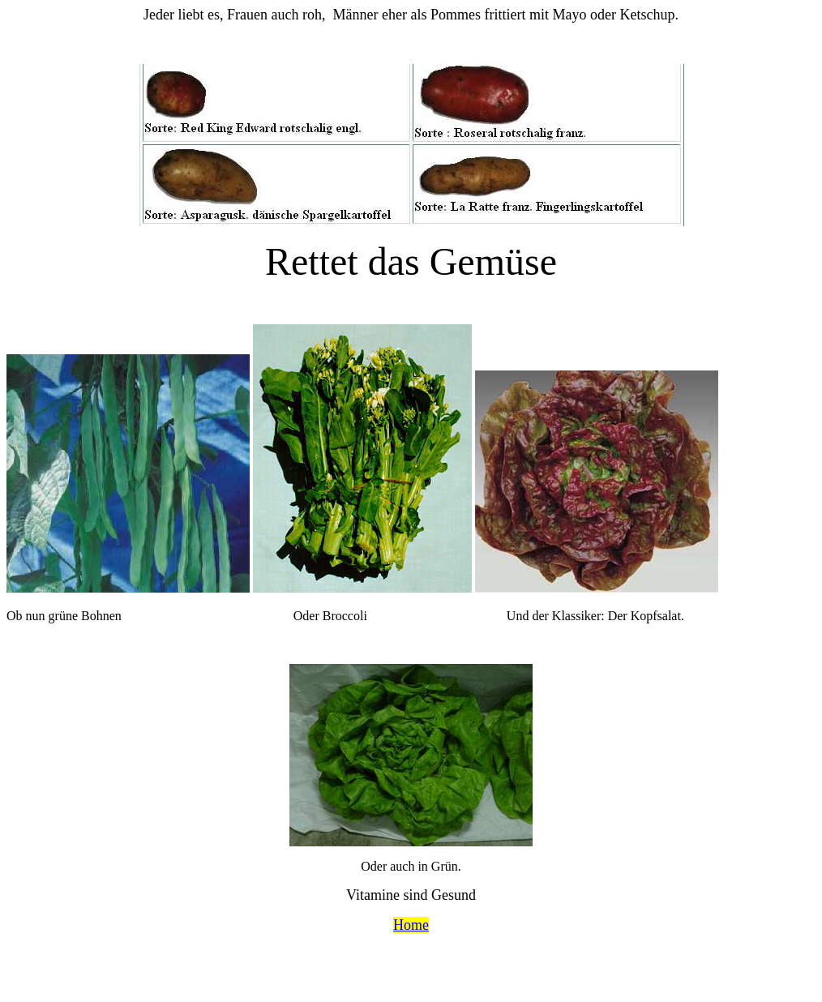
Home (411, 925)
